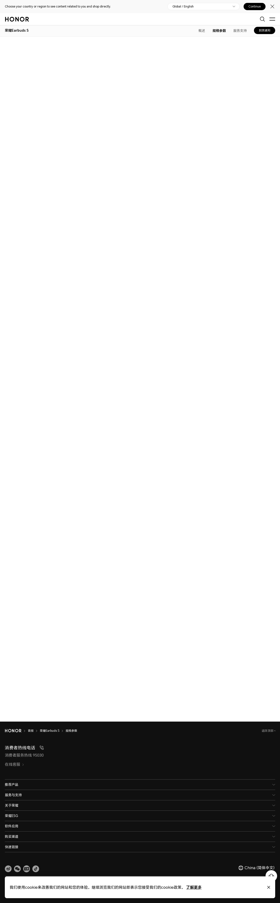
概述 (201, 31)
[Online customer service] (271, 876)
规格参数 (219, 31)
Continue (254, 6)
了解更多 (194, 887)
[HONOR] (16, 731)
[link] (8, 869)
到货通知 (264, 30)
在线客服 (14, 764)
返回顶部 (268, 730)
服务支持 (240, 31)
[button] (17, 869)
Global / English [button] (183, 6)
